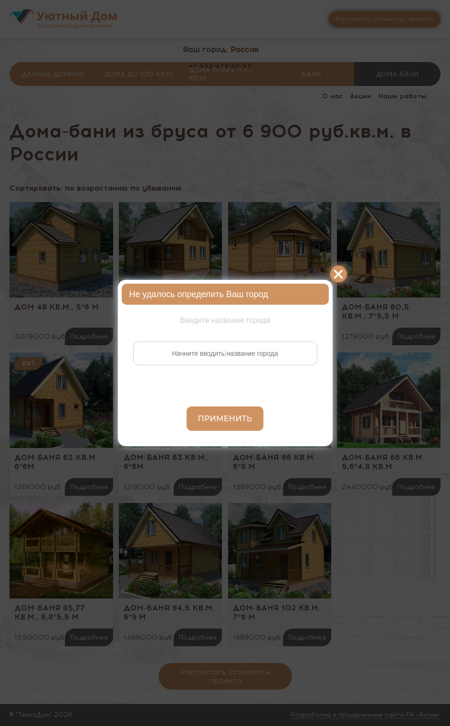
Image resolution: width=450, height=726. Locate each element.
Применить (225, 418)
